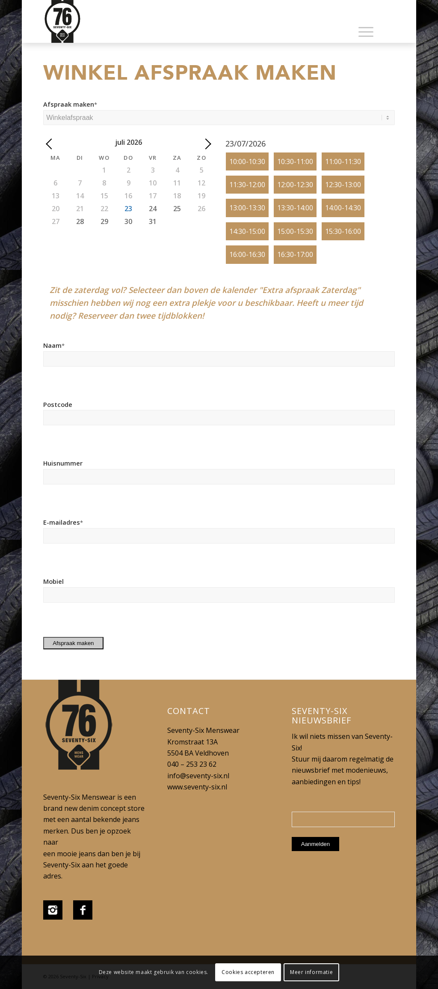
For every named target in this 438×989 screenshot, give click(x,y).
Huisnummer (63, 463)
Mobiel (53, 581)
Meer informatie (311, 972)
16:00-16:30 (247, 254)
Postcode (57, 404)
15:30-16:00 (343, 231)
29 (104, 221)
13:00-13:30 (247, 207)
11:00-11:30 (343, 161)
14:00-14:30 (343, 207)
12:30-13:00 (343, 184)
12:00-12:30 (295, 184)
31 (153, 221)
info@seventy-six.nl (198, 775)
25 (177, 208)
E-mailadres (63, 522)
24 (153, 208)
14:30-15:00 (247, 231)
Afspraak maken (70, 104)
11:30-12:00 (247, 184)
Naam (54, 345)
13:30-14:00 (295, 207)
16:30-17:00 (295, 254)
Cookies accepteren (248, 972)
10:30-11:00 (295, 161)
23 (128, 208)
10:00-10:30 (247, 161)
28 (80, 221)
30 (128, 221)
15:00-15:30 (295, 231)
